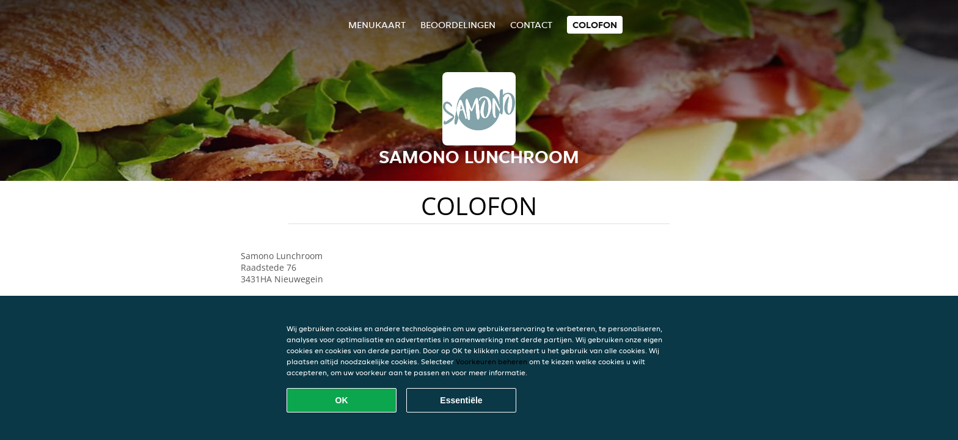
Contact (531, 24)
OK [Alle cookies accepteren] (341, 400)
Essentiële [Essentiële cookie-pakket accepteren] (461, 400)
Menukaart (377, 24)
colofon (594, 24)
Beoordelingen (457, 24)
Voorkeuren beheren (491, 361)
